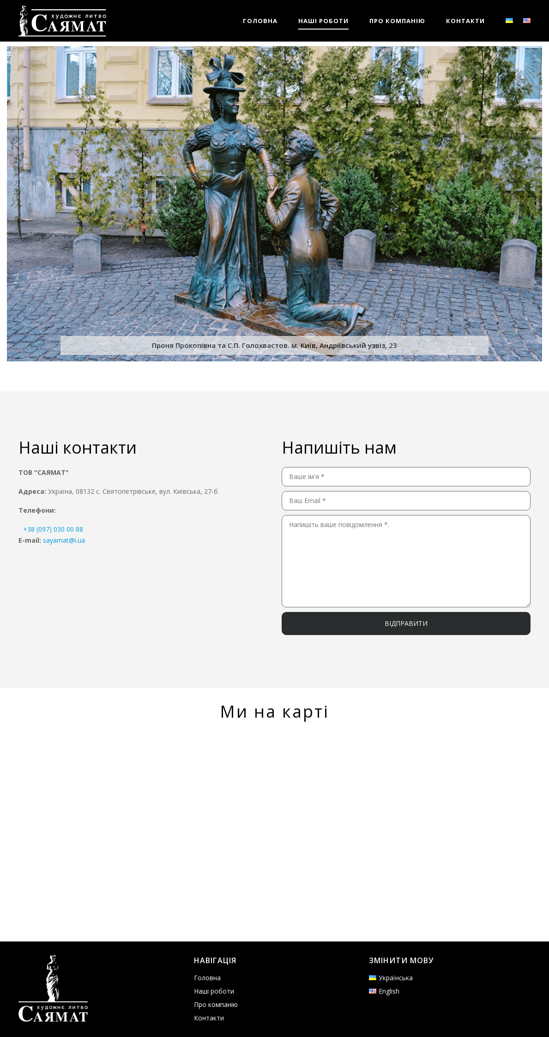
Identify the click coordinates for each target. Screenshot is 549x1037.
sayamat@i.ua (64, 540)
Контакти (209, 1017)
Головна (207, 977)
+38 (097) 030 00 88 (53, 529)
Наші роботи (214, 991)
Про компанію (216, 1004)
